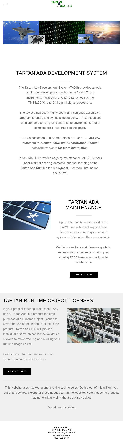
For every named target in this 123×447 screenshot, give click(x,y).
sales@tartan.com (44, 148)
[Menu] (5, 4)
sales (70, 247)
